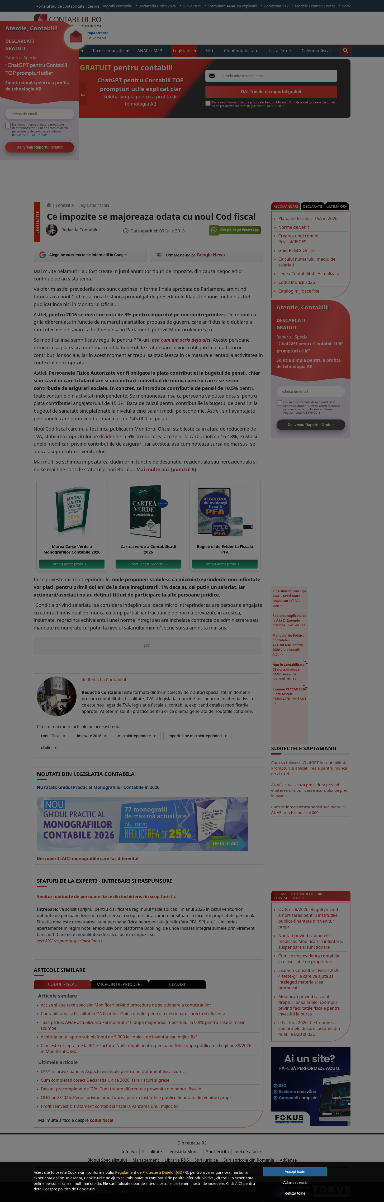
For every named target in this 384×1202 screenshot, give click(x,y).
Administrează (295, 1182)
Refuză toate (295, 1193)
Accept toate (295, 1172)
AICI (238, 1183)
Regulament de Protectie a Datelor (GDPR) (151, 1172)
